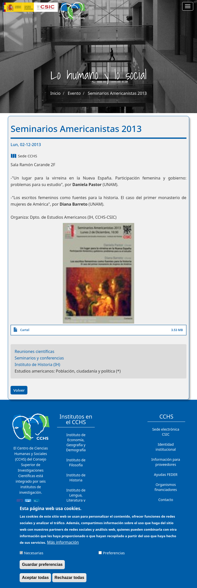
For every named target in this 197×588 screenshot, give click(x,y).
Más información (63, 545)
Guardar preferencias (42, 568)
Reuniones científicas (34, 351)
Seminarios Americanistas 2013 (117, 93)
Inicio (55, 93)
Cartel (24, 330)
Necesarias (33, 556)
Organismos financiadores (166, 487)
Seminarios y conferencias (39, 358)
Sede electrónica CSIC (165, 432)
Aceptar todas (35, 581)
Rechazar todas (69, 581)
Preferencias (114, 556)
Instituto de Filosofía (75, 462)
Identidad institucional (166, 447)
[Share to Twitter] (28, 503)
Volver (19, 390)
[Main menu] (187, 6)
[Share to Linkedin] (36, 503)
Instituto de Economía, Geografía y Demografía (76, 442)
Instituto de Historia (75, 477)
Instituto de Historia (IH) (37, 364)
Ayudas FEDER (165, 474)
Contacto (165, 499)
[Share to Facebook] (20, 503)
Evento (74, 93)
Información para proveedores (165, 462)
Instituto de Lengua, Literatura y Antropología (76, 498)
